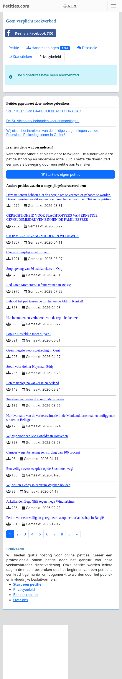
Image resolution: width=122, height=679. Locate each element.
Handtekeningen (48, 47)
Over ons (20, 600)
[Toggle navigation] (113, 6)
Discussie (87, 47)
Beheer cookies (25, 594)
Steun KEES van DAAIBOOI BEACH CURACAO (43, 111)
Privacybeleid (50, 56)
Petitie (14, 47)
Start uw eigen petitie (61, 174)
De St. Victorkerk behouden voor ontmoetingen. (42, 121)
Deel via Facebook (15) (29, 33)
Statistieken (20, 56)
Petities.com (16, 6)
